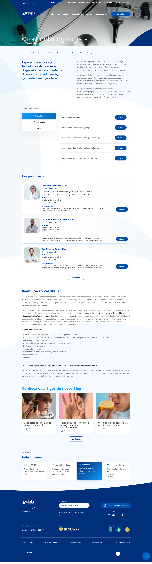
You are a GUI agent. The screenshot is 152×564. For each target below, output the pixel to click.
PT (124, 2)
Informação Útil (101, 14)
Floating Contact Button (146, 556)
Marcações (120, 14)
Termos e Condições (28, 542)
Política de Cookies (75, 542)
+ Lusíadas (117, 2)
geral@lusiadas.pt (84, 512)
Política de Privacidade (52, 542)
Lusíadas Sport (71, 2)
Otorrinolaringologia (49, 189)
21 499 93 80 (65, 513)
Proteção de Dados (97, 542)
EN (128, 2)
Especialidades (77, 14)
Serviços (89, 14)
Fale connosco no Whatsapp (117, 506)
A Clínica (51, 14)
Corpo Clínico (63, 14)
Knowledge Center (84, 2)
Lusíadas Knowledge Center (30, 508)
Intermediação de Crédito (122, 542)
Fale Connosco (107, 2)
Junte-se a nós (96, 2)
